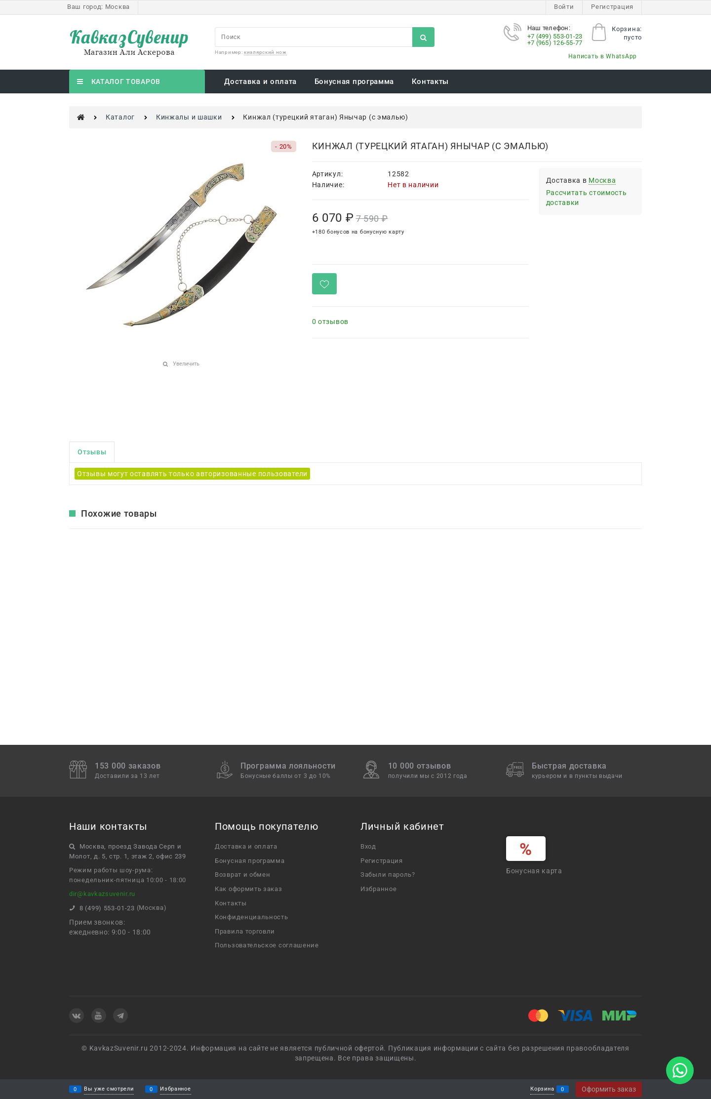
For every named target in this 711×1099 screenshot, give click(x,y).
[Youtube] (98, 1015)
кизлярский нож (265, 52)
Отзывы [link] (92, 452)
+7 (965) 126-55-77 (555, 42)
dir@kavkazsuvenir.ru (102, 893)
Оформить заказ (609, 1089)
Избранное (175, 1089)
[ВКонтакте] (76, 1015)
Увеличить (186, 364)
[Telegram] (120, 1015)
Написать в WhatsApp (602, 56)
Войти (564, 6)
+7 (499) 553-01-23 (555, 36)
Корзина (542, 1089)
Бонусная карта (534, 871)
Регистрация (612, 6)
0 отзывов (330, 322)
